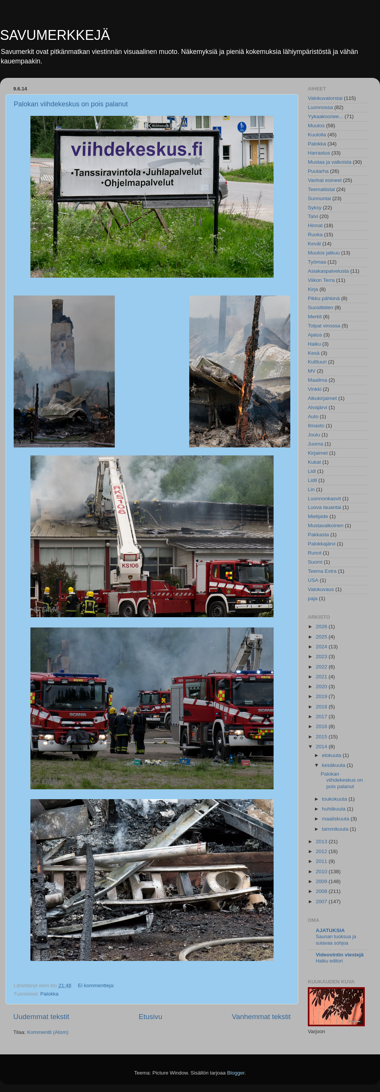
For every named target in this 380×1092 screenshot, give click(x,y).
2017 (322, 716)
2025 (322, 637)
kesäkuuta (334, 765)
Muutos (316, 125)
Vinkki (314, 389)
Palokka (49, 994)
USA (313, 580)
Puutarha (318, 171)
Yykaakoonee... (325, 116)
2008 (322, 891)
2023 (322, 656)
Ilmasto (316, 425)
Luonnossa (320, 107)
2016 (322, 726)
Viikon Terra (321, 280)
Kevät (314, 244)
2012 (322, 851)
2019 (322, 696)
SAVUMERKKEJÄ (55, 35)
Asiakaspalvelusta (328, 271)
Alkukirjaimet (322, 398)
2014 (322, 746)
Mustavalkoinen (326, 525)
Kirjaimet (318, 453)
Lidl (312, 471)
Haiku (314, 344)
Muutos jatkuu (324, 253)
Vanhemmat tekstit (261, 1017)
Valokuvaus (321, 589)
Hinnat (315, 225)
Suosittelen (320, 307)
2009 (322, 881)
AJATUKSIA (330, 930)
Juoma (315, 444)
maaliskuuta (336, 819)
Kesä (314, 353)
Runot (314, 553)
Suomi (315, 562)
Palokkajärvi (322, 544)
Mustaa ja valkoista (330, 162)
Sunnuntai (319, 198)
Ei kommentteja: (97, 985)
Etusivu (150, 1017)
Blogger (236, 1073)
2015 (322, 737)
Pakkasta (318, 534)
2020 (322, 686)
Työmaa (317, 262)
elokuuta (332, 755)
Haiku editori (329, 961)
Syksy (314, 207)
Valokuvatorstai (325, 98)
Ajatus (315, 335)
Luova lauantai (324, 507)
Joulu (314, 435)
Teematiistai (321, 189)
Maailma (317, 380)
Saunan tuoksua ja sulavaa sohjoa (336, 940)
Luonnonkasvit (324, 498)
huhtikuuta (334, 809)
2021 (322, 677)
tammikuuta (336, 829)
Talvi (313, 216)
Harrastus (319, 153)
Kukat (314, 462)
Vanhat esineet (325, 180)
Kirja (313, 289)
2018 (322, 707)
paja (313, 598)
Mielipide (318, 516)
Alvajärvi (317, 407)
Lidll (312, 480)
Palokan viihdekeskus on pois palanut (71, 104)
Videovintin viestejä (340, 955)
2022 (322, 667)
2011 (322, 861)
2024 (322, 647)
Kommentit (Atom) (47, 1032)
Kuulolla (317, 134)
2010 (322, 871)
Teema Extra (322, 571)
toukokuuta (335, 799)
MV (311, 371)
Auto (313, 416)
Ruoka (315, 234)
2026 (322, 626)
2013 (322, 841)
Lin (311, 489)
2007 (322, 901)
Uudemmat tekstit (41, 1017)
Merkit (315, 316)
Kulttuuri (317, 362)
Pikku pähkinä (324, 298)
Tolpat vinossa (324, 326)
